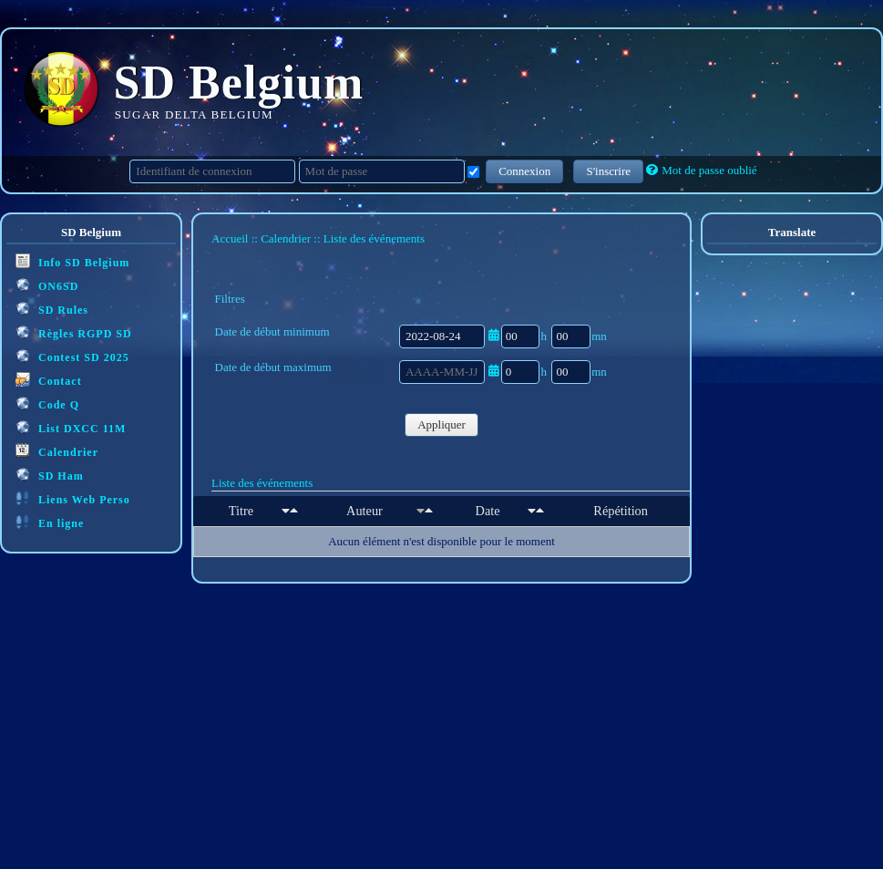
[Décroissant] (294, 510)
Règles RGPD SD (73, 332)
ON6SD (46, 285)
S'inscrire (608, 171)
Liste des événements (262, 483)
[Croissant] (286, 510)
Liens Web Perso (72, 498)
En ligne (49, 522)
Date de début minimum (272, 331)
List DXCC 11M (70, 427)
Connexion (524, 171)
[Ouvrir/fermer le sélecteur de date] (493, 335)
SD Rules (51, 308)
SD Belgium (239, 83)
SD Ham (49, 474)
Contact (48, 380)
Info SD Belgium (72, 261)
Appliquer (441, 424)
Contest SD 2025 (72, 356)
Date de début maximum (273, 367)
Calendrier (56, 451)
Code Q (47, 403)
